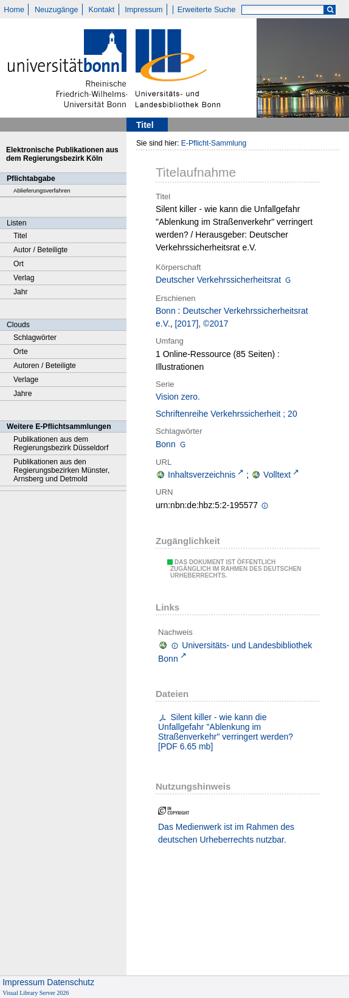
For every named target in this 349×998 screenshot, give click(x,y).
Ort (18, 264)
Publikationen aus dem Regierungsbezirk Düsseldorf (60, 443)
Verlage (25, 379)
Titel (20, 236)
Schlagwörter (35, 337)
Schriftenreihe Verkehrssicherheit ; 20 (226, 414)
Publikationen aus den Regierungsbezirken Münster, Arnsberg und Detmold (61, 470)
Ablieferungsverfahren (42, 190)
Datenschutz (70, 982)
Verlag (24, 278)
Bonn (166, 311)
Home (14, 9)
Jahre (22, 393)
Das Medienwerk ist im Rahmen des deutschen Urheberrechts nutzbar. (226, 833)
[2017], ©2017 (201, 323)
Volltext (277, 475)
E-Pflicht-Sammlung (214, 143)
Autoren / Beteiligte (44, 365)
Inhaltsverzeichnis (201, 475)
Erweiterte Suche (207, 9)
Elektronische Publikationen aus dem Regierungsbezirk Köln (62, 154)
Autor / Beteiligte (40, 250)
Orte (20, 351)
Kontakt (102, 9)
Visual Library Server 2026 (35, 992)
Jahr (20, 292)
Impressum (143, 9)
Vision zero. (178, 397)
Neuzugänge (56, 9)
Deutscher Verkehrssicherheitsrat (218, 280)
